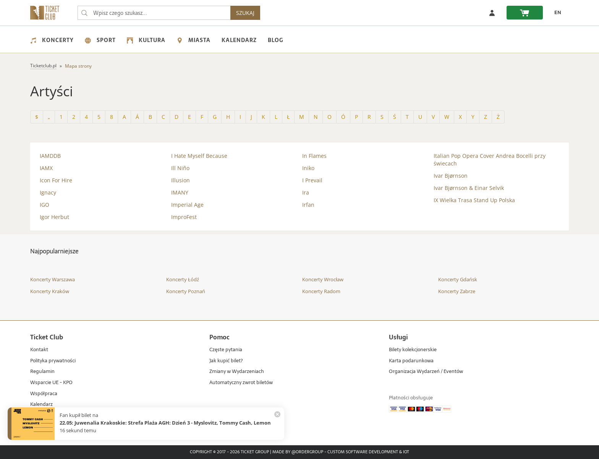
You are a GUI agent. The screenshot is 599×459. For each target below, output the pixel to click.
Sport (100, 40)
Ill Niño (180, 168)
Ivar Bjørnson (451, 175)
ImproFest (184, 217)
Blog (275, 40)
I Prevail (312, 180)
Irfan (308, 204)
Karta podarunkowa (411, 361)
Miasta (193, 40)
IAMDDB (50, 155)
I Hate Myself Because (199, 155)
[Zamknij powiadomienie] (277, 414)
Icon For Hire (56, 180)
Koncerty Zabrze (456, 291)
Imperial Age (187, 204)
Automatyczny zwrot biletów (241, 382)
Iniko (308, 168)
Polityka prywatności (53, 361)
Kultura (146, 40)
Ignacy (48, 192)
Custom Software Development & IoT (368, 452)
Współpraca (43, 393)
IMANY (179, 192)
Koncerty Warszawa (52, 279)
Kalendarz (239, 40)
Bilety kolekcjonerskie (413, 350)
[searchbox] (154, 13)
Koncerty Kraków (49, 291)
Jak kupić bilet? (226, 361)
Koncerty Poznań (185, 291)
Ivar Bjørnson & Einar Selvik (469, 187)
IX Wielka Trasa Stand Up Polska (474, 200)
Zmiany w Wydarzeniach (236, 371)
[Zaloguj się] (492, 12)
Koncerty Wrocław (322, 279)
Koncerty (52, 40)
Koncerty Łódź (182, 279)
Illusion (180, 180)
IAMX (46, 168)
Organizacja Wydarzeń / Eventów (426, 371)
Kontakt (39, 350)
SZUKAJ (245, 12)
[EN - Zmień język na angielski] (556, 12)
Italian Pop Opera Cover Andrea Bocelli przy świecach (490, 159)
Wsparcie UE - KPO (51, 382)
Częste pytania (225, 350)
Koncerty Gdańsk (457, 279)
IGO (44, 204)
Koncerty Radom (321, 291)
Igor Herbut (54, 217)
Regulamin (42, 371)
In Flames (314, 155)
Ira (305, 192)
